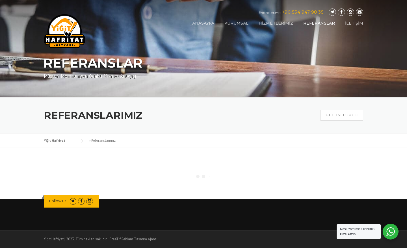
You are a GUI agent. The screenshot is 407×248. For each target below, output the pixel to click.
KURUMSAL (236, 23)
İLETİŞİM (354, 23)
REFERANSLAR (319, 23)
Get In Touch (342, 115)
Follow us (57, 201)
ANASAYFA (203, 23)
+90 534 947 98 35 (303, 12)
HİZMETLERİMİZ (276, 23)
